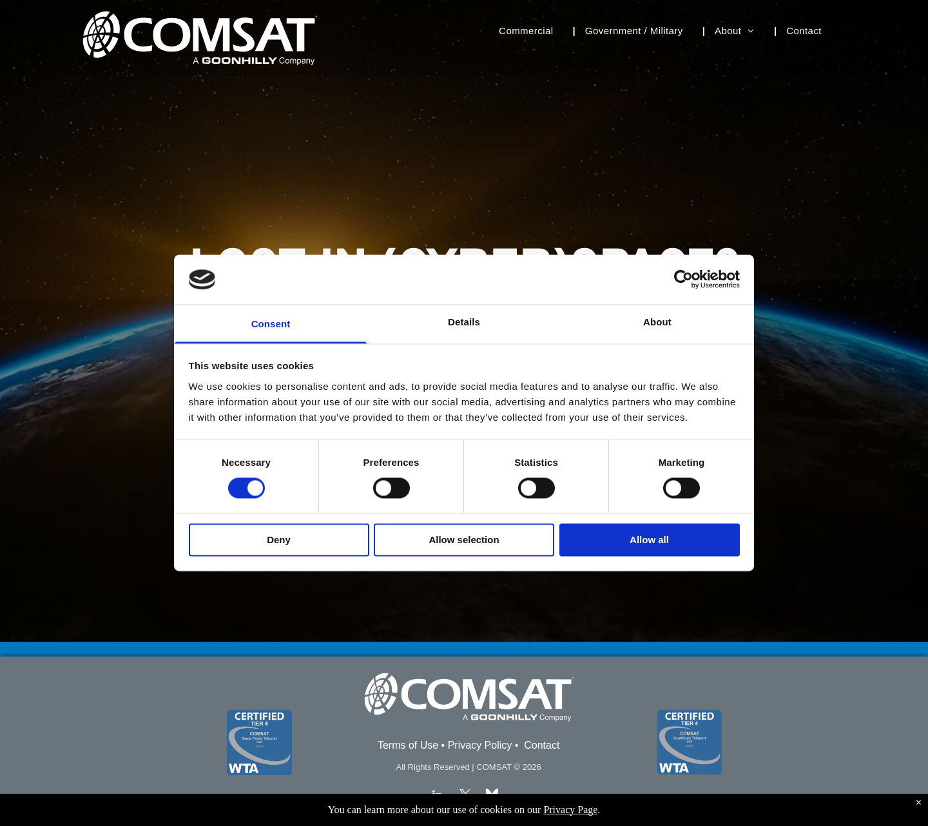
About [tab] (657, 321)
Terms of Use (408, 745)
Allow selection (464, 539)
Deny (279, 539)
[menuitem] (532, 31)
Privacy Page (570, 809)
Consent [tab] (271, 323)
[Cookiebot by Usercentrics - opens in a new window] (683, 279)
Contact (541, 745)
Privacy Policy (480, 745)
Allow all (649, 539)
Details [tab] (464, 321)
